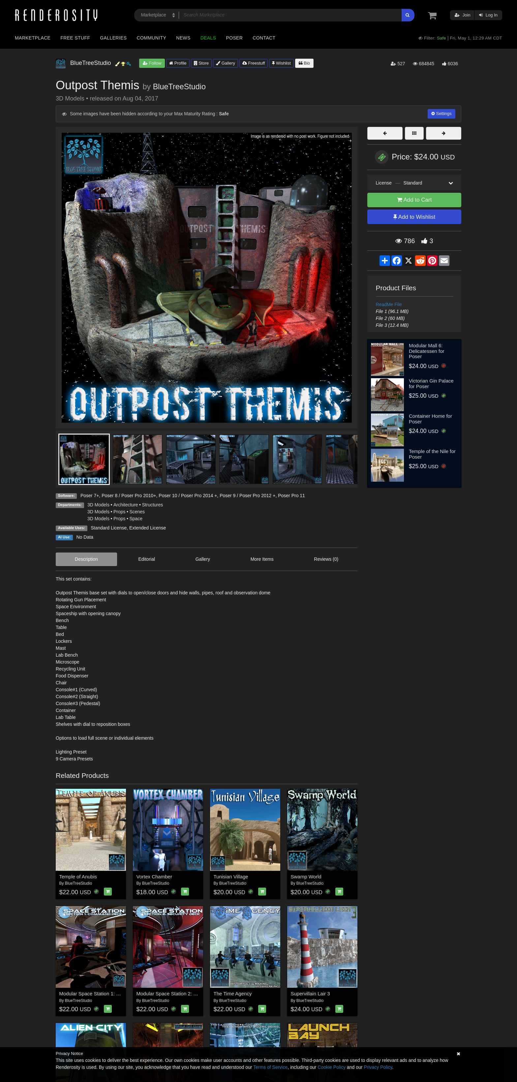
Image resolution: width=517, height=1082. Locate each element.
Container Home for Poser (430, 418)
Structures (152, 504)
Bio (304, 63)
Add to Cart (414, 200)
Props (119, 511)
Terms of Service (270, 1067)
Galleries (113, 38)
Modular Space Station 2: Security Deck (180, 993)
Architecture (125, 504)
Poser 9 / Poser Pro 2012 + (247, 495)
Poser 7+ (89, 495)
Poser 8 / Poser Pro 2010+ (129, 495)
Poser (234, 38)
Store (201, 63)
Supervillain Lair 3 (310, 993)
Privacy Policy (378, 1067)
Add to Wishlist (414, 217)
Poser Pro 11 (291, 495)
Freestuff (253, 63)
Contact (264, 38)
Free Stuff (75, 38)
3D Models (98, 504)
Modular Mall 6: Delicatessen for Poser (426, 351)
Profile (177, 63)
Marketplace (32, 38)
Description (86, 559)
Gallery (225, 63)
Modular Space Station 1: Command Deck (105, 993)
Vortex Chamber (154, 876)
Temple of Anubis (78, 876)
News (183, 38)
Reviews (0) (326, 559)
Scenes (137, 511)
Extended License (147, 527)
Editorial (146, 559)
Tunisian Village (231, 876)
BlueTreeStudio (179, 86)
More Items (262, 559)
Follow (152, 63)
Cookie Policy (332, 1067)
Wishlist (281, 63)
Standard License (109, 527)
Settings (441, 113)
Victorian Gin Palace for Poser (431, 383)
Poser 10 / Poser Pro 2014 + (188, 495)
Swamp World (306, 876)
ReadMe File (389, 304)
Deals (208, 38)
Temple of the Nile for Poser (432, 454)
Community (152, 38)
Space (135, 518)
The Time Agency (233, 993)
